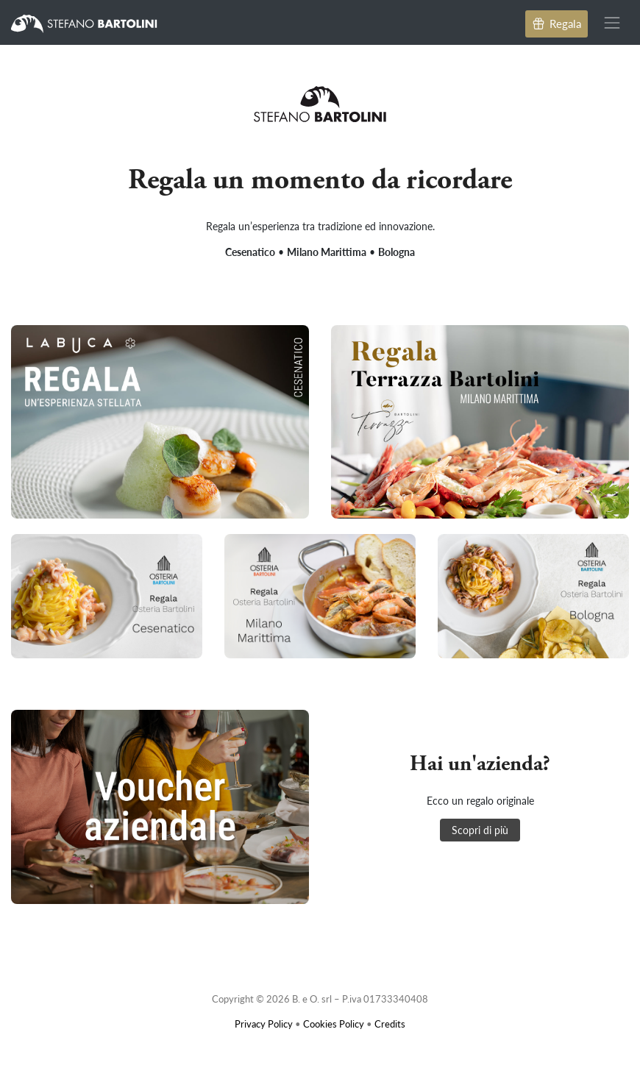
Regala (556, 23)
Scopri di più (480, 829)
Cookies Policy (333, 1024)
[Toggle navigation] (612, 22)
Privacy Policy (264, 1024)
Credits (389, 1024)
